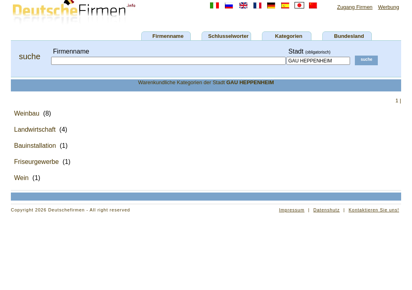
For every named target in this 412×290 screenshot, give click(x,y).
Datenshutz (326, 209)
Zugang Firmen (355, 7)
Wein (21, 177)
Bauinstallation (35, 145)
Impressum (291, 209)
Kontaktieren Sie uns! (373, 209)
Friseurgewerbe (36, 161)
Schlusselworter (228, 36)
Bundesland (349, 36)
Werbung (388, 7)
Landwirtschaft (35, 129)
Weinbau (26, 113)
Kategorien (289, 36)
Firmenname (167, 36)
